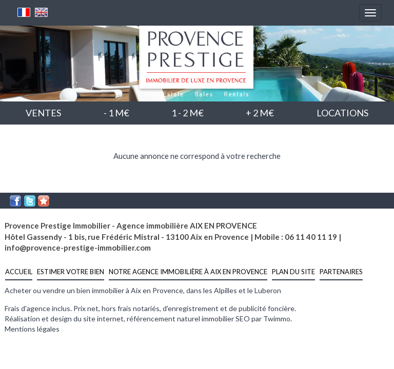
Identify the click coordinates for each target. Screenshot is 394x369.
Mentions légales (32, 328)
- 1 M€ (116, 112)
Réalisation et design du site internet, (66, 318)
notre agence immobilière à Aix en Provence (188, 272)
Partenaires (341, 272)
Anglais (41, 12)
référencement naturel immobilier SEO (189, 318)
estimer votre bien (70, 272)
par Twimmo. (271, 318)
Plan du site (293, 272)
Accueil (18, 272)
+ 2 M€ (260, 112)
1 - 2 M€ (187, 112)
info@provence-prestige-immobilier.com (78, 247)
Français (24, 12)
